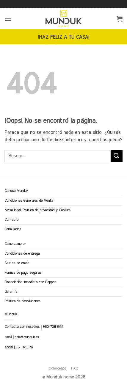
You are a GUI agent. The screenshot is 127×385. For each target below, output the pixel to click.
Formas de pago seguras (22, 272)
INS (25, 347)
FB (18, 347)
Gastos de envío (16, 263)
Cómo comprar (15, 243)
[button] (8, 18)
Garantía (10, 291)
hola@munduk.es (26, 337)
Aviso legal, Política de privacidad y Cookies (37, 210)
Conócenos (58, 368)
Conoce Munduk (16, 190)
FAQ (74, 368)
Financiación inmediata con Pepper (30, 282)
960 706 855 (53, 326)
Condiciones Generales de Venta (28, 200)
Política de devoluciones (22, 301)
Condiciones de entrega (22, 253)
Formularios (12, 229)
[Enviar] (117, 156)
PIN (31, 347)
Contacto (11, 219)
